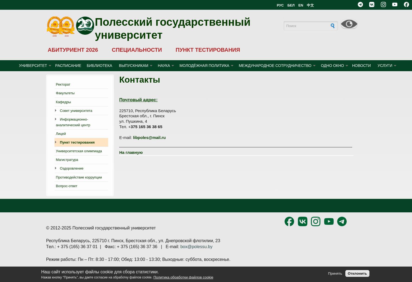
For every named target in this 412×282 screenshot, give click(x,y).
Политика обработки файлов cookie (183, 277)
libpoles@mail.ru (149, 137)
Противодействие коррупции (79, 177)
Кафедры (63, 102)
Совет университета (76, 111)
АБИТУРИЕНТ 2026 (73, 50)
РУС (280, 5)
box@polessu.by (196, 246)
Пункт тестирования (77, 142)
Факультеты (65, 93)
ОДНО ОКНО (332, 65)
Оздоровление (71, 168)
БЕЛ (291, 5)
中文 (310, 5)
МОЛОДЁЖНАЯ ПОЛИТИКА (204, 65)
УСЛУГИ (385, 65)
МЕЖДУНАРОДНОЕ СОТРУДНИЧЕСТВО (275, 65)
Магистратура (67, 160)
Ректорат (63, 84)
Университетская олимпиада (79, 151)
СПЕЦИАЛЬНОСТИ (137, 50)
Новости (361, 65)
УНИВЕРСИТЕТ (33, 65)
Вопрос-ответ (66, 186)
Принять (335, 273)
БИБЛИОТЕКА (99, 65)
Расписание (68, 65)
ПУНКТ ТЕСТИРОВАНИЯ (208, 50)
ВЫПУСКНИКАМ (133, 65)
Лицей (61, 134)
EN (300, 5)
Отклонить (357, 273)
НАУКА (164, 65)
